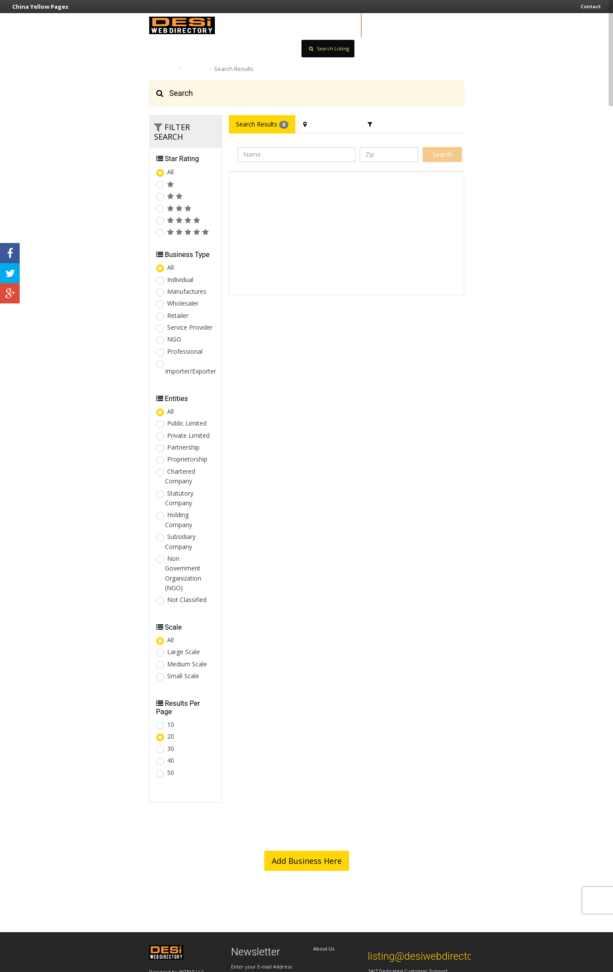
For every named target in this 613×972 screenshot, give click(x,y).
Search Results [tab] (262, 124)
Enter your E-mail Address (261, 966)
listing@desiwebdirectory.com (436, 956)
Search (195, 69)
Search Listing (329, 48)
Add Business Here (307, 861)
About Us (323, 948)
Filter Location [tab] (328, 124)
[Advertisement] (415, 233)
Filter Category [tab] (393, 124)
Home (162, 69)
